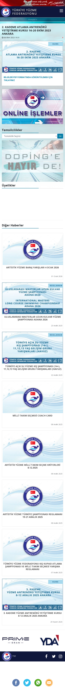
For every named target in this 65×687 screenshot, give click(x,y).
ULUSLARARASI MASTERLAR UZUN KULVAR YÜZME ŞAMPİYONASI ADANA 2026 (32, 318)
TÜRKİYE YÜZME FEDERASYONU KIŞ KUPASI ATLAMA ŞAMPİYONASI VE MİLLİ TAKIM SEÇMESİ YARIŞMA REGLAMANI (32, 566)
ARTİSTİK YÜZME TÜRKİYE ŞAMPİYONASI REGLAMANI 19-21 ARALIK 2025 (32, 515)
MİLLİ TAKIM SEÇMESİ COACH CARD (32, 415)
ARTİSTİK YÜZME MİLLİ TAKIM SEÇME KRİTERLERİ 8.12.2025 (32, 466)
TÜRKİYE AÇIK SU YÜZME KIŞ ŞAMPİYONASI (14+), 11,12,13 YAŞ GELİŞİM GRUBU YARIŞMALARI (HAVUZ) (32, 367)
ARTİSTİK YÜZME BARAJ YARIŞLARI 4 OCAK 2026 (32, 267)
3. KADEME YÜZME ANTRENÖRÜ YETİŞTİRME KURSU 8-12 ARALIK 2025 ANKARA (32, 614)
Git (60, 136)
